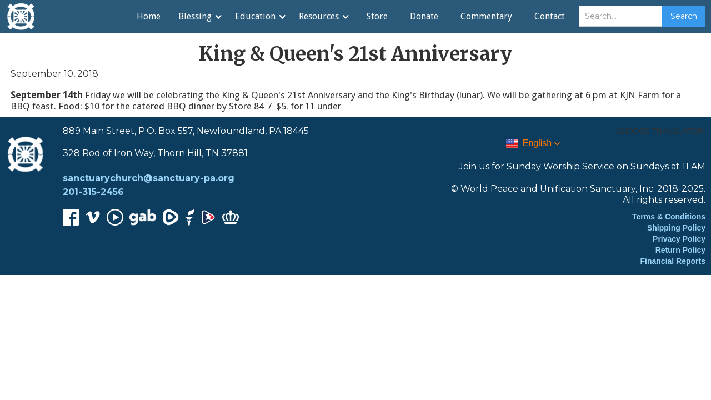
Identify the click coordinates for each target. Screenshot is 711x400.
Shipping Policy (676, 227)
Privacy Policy (679, 238)
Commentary (486, 16)
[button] (200, 17)
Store (377, 16)
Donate (424, 16)
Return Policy (680, 250)
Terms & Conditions (668, 216)
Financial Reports (672, 261)
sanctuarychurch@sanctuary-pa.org (148, 178)
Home (149, 16)
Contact (549, 16)
